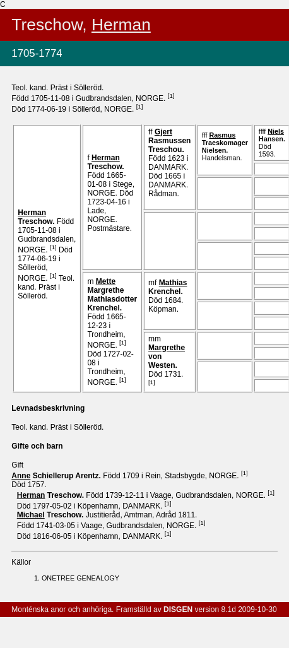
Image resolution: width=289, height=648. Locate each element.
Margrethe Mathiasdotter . (112, 294)
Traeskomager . (225, 142)
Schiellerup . (57, 475)
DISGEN (177, 609)
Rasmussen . (169, 140)
